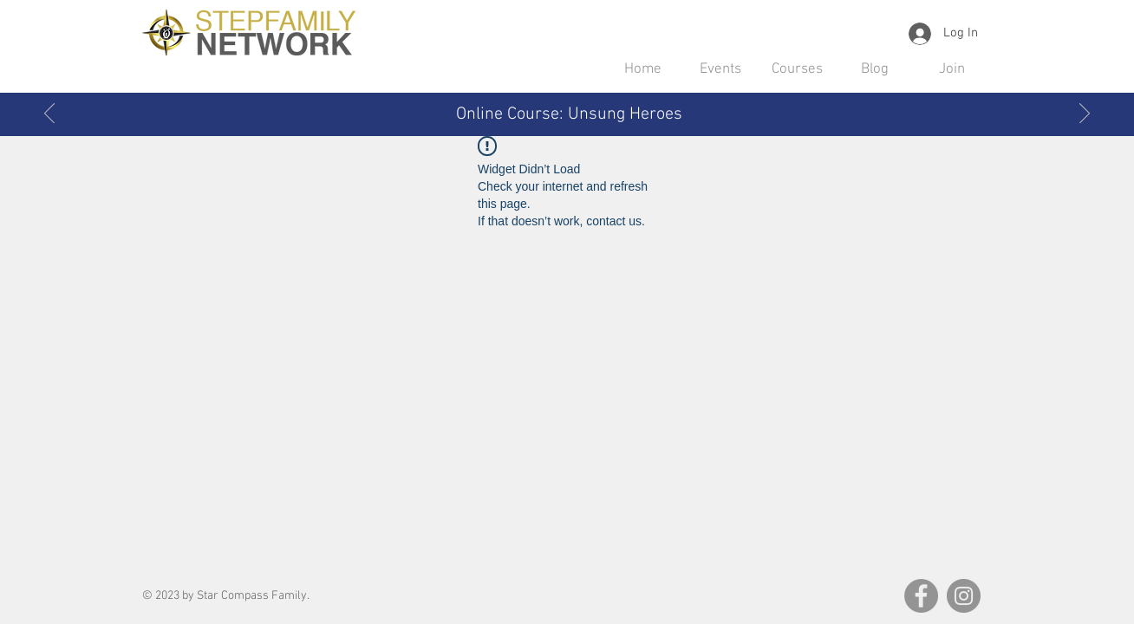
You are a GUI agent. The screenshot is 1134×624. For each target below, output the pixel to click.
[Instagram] (964, 596)
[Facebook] (921, 596)
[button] (720, 69)
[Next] (1084, 114)
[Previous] (49, 114)
